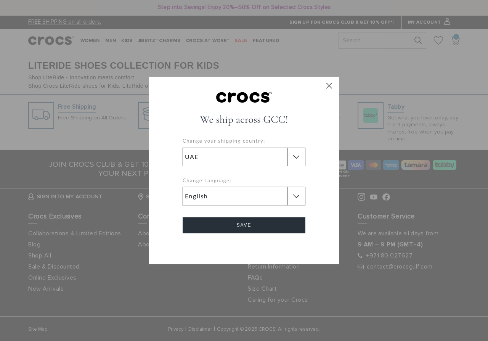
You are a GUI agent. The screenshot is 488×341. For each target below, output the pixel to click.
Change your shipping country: (224, 141)
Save (243, 225)
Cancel (244, 247)
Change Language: (207, 180)
